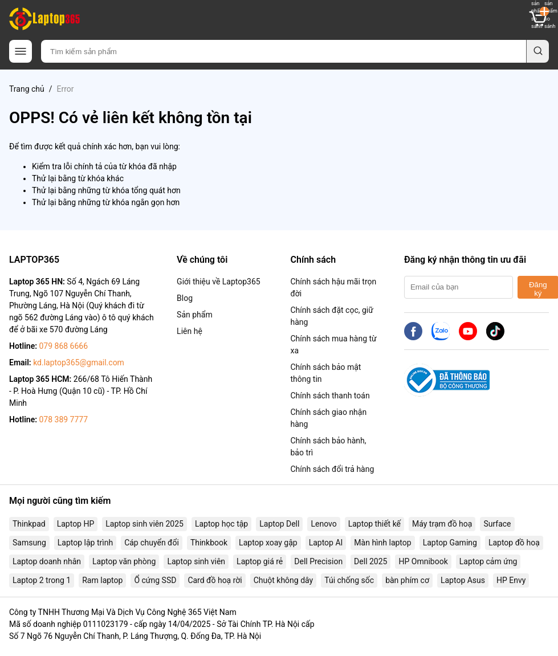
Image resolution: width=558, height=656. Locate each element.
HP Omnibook (422, 561)
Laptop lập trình (85, 542)
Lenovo (323, 523)
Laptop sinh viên (196, 561)
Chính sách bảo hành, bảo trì (328, 446)
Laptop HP (76, 523)
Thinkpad (29, 523)
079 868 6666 (63, 346)
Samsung (29, 542)
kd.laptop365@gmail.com (78, 362)
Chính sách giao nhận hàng (328, 418)
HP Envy (511, 580)
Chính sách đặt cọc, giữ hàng (331, 316)
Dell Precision (318, 561)
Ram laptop (102, 580)
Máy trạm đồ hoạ (442, 523)
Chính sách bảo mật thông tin (325, 373)
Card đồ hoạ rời (215, 580)
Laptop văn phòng (124, 561)
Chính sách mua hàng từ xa (333, 344)
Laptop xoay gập (268, 542)
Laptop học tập (221, 523)
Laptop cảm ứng (488, 561)
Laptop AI (326, 542)
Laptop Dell (279, 523)
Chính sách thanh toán (329, 395)
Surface (497, 523)
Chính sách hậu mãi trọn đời (333, 287)
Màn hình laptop (382, 542)
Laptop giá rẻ (260, 561)
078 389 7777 (63, 419)
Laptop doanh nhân (47, 561)
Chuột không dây (283, 580)
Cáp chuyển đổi (151, 542)
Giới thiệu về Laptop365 (218, 281)
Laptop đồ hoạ (514, 542)
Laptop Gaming (450, 542)
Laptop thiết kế (374, 523)
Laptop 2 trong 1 (42, 580)
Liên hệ (189, 331)
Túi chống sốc (349, 580)
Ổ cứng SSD (155, 580)
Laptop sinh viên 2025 (144, 523)
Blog (185, 298)
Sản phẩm (195, 314)
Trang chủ (26, 88)
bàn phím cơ (407, 580)
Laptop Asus (463, 580)
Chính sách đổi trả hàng (332, 469)
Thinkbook (208, 542)
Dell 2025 (370, 561)
